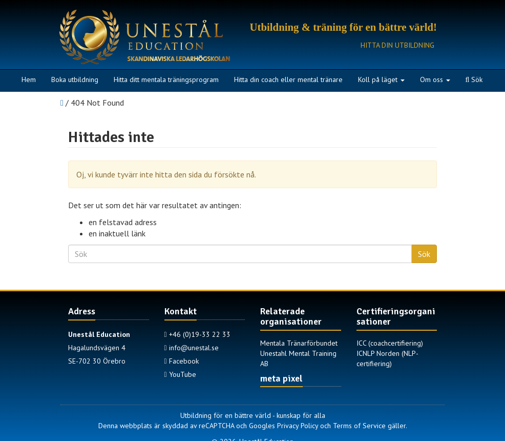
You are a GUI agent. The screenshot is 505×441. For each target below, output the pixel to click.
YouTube (180, 374)
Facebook (181, 361)
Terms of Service (359, 425)
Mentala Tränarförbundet (299, 343)
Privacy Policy (297, 425)
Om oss (435, 79)
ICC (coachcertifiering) (389, 343)
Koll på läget (381, 79)
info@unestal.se (191, 347)
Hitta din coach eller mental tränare (288, 79)
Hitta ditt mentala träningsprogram (166, 79)
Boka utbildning (74, 79)
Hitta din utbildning (397, 45)
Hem (29, 79)
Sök (474, 79)
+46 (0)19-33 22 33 (197, 334)
